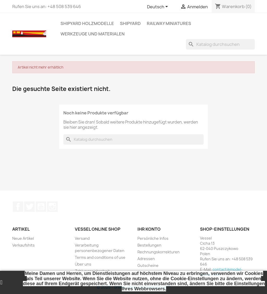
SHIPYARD (130, 23)
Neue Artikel (23, 238)
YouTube (41, 206)
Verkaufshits (23, 245)
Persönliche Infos (152, 238)
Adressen (146, 258)
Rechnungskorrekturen (158, 251)
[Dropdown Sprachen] (158, 7)
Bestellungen (149, 245)
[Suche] (220, 44)
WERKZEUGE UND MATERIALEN (92, 34)
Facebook (18, 206)
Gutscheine (148, 265)
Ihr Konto (149, 229)
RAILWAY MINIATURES (169, 23)
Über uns (83, 264)
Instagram (52, 206)
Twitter (29, 206)
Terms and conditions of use (100, 257)
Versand (82, 238)
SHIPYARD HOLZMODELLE (87, 23)
